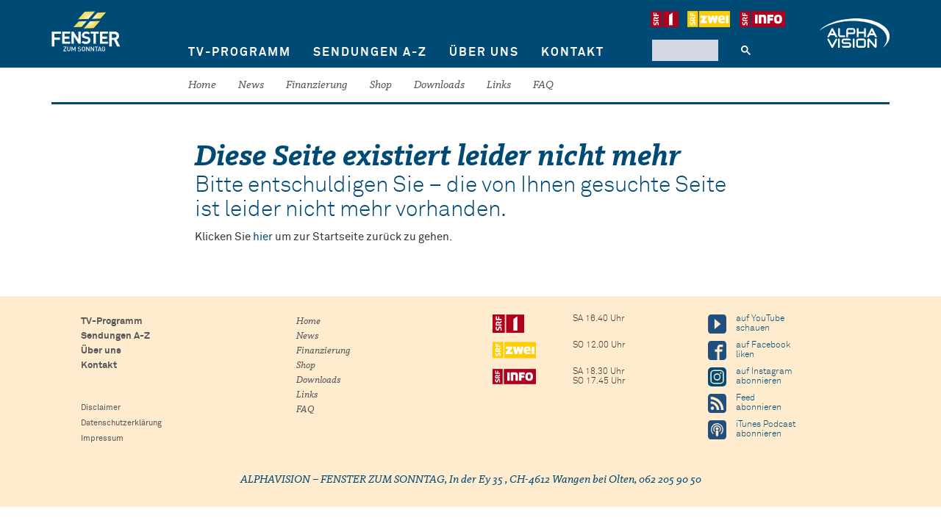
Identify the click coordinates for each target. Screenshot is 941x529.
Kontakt (572, 52)
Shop (381, 85)
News (251, 85)
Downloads (439, 85)
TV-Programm (239, 52)
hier (263, 236)
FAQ (543, 85)
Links (499, 85)
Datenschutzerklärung (121, 423)
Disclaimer (101, 407)
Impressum (102, 438)
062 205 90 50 (670, 480)
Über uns (484, 52)
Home (202, 85)
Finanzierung (317, 85)
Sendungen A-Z (370, 52)
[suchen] (683, 50)
